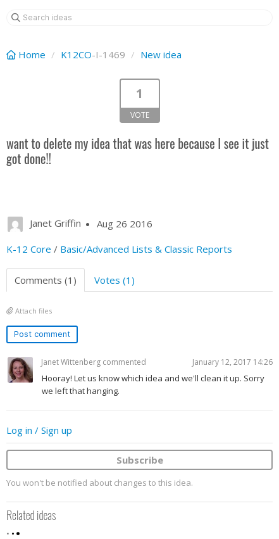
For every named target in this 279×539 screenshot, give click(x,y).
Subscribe (139, 459)
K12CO (76, 54)
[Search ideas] (139, 18)
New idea (161, 54)
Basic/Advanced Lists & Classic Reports (146, 249)
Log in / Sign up (39, 430)
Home (27, 54)
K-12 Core (28, 249)
